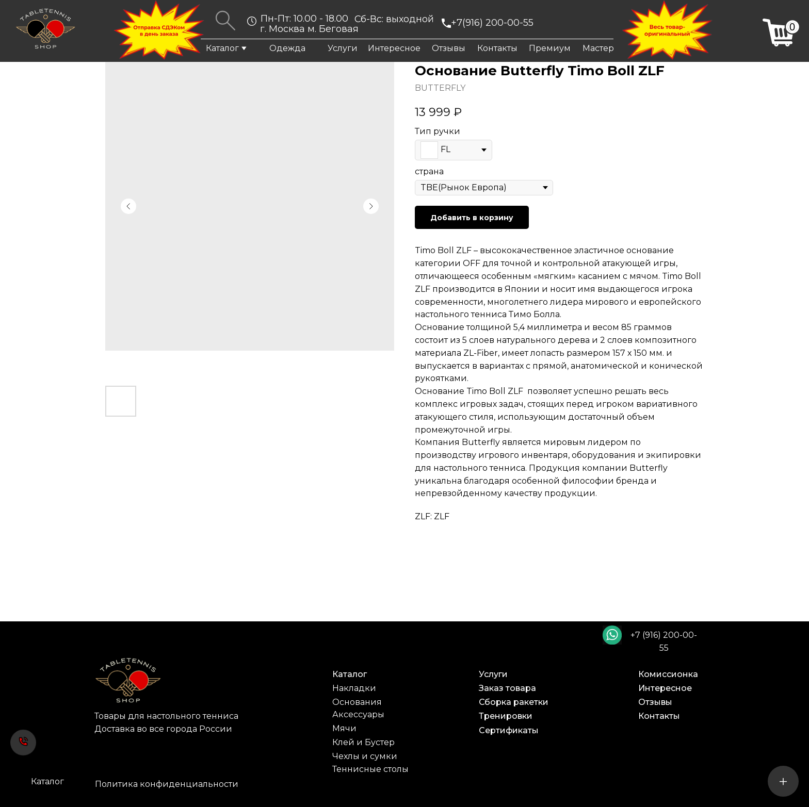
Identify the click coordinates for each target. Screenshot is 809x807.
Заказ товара (507, 688)
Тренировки (505, 716)
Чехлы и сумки (364, 756)
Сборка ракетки (513, 702)
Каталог (222, 48)
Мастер (598, 48)
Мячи (344, 728)
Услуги (343, 48)
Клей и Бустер (363, 742)
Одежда (287, 48)
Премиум (550, 48)
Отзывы (448, 48)
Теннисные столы (370, 769)
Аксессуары (358, 714)
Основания (357, 702)
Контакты (497, 48)
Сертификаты (509, 730)
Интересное (394, 48)
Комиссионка (668, 674)
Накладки (354, 688)
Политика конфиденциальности (166, 784)
